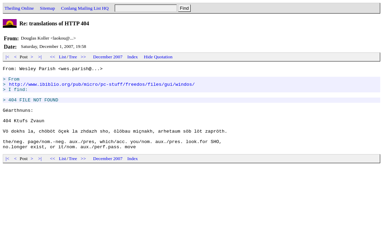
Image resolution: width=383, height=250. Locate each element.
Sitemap (47, 8)
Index (132, 56)
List (62, 56)
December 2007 (108, 56)
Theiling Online (19, 8)
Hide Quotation (158, 56)
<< (52, 56)
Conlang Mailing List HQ (84, 8)
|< (7, 56)
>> (83, 56)
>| (40, 56)
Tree (73, 56)
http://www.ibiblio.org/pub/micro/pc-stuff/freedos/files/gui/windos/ (102, 88)
